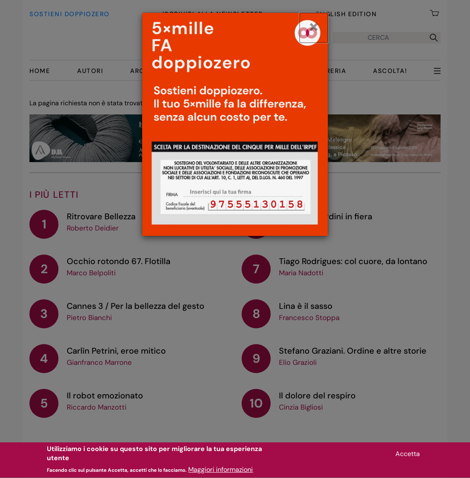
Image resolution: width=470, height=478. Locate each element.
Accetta (407, 456)
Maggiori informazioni (220, 472)
